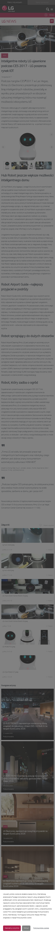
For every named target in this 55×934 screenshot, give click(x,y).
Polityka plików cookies (41, 928)
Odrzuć (26, 928)
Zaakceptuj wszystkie (12, 928)
